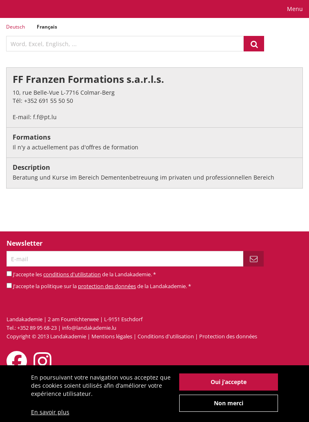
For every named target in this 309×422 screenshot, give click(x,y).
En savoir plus (50, 415)
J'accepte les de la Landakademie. (84, 274)
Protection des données (228, 336)
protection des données (107, 286)
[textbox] (125, 43)
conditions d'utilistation (72, 274)
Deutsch (15, 26)
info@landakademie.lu (89, 327)
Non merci (228, 406)
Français (47, 26)
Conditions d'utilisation (166, 336)
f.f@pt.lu (45, 117)
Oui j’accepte (229, 385)
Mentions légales (111, 336)
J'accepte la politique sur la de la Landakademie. (102, 286)
